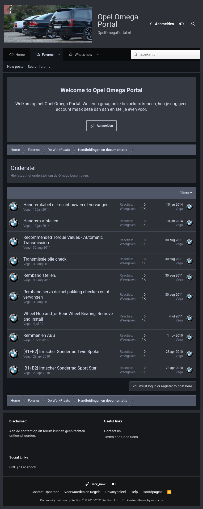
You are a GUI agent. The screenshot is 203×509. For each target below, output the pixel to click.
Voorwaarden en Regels (82, 492)
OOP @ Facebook (22, 467)
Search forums (39, 67)
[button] (60, 54)
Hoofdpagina (153, 492)
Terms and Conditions (121, 437)
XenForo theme (137, 500)
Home (21, 55)
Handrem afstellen (40, 220)
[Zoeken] (193, 24)
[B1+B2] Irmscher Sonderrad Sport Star (59, 368)
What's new (84, 55)
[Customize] (181, 24)
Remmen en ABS (39, 335)
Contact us (112, 431)
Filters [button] (184, 193)
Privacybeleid (115, 492)
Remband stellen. (39, 275)
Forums (48, 55)
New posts (15, 67)
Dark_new (95, 484)
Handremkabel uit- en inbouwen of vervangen (65, 204)
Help (134, 492)
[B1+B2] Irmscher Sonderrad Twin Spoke (61, 351)
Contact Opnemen (45, 492)
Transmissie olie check (44, 259)
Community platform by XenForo (79, 500)
